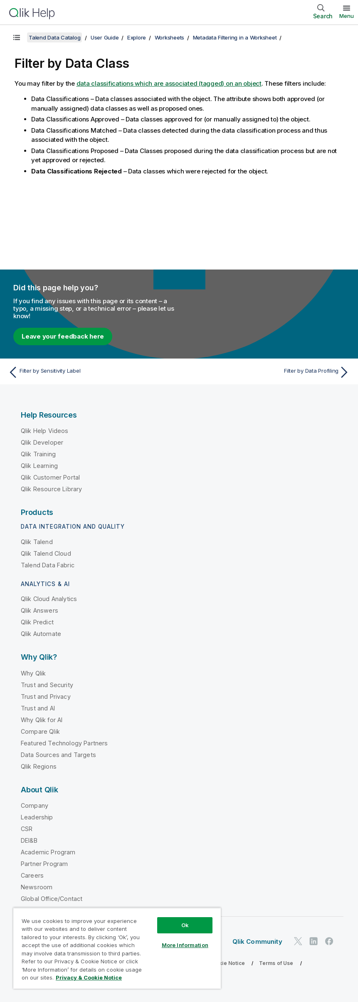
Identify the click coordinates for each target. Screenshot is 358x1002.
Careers (32, 875)
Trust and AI (38, 708)
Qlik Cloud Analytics (49, 598)
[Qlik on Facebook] (329, 941)
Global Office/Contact (51, 898)
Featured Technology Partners (64, 743)
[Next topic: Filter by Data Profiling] (267, 372)
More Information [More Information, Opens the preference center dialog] (185, 945)
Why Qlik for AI (41, 719)
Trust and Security (47, 684)
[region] (117, 948)
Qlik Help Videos (45, 430)
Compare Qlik (40, 731)
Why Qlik (33, 673)
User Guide (105, 37)
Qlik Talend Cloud (46, 553)
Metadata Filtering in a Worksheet (235, 37)
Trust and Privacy (46, 696)
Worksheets (170, 37)
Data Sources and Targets (58, 754)
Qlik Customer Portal (50, 477)
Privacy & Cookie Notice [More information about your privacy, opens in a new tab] (89, 977)
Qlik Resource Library (51, 488)
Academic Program (48, 852)
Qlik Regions (39, 766)
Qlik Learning (39, 465)
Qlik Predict (37, 622)
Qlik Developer (42, 442)
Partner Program (44, 863)
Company (34, 805)
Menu (346, 15)
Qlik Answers (39, 610)
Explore (136, 37)
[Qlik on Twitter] (298, 941)
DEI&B (29, 840)
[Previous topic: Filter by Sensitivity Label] (90, 372)
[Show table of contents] (16, 37)
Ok (185, 925)
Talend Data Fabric (47, 565)
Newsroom (36, 887)
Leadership (37, 817)
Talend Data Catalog (54, 37)
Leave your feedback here (63, 336)
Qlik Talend (37, 541)
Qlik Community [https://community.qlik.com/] (257, 941)
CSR (26, 828)
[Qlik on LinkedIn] (313, 941)
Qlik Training (38, 454)
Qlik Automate (41, 633)
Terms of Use (276, 963)
